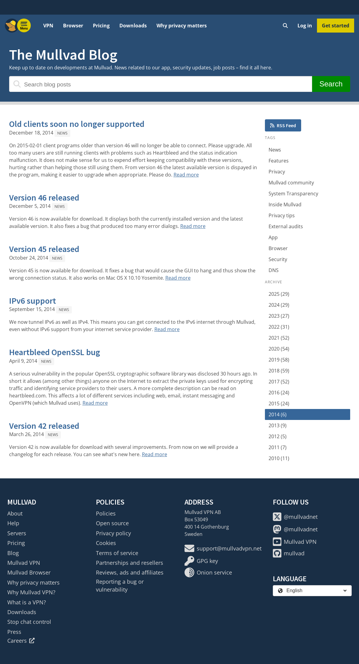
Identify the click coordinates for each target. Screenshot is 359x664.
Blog (13, 553)
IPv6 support (32, 300)
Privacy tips (282, 215)
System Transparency (293, 193)
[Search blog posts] (160, 84)
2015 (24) (279, 403)
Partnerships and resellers (129, 562)
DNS (274, 270)
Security (278, 259)
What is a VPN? (26, 602)
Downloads (133, 25)
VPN (48, 25)
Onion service (208, 572)
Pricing (101, 25)
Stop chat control (29, 621)
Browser (73, 25)
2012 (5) (278, 436)
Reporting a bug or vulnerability (120, 585)
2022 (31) (279, 326)
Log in (304, 25)
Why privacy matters (182, 25)
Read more (186, 174)
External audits (286, 226)
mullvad (288, 553)
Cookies (106, 543)
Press (14, 631)
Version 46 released (44, 197)
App (273, 237)
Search (330, 84)
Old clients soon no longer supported (76, 123)
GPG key (201, 561)
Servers (16, 533)
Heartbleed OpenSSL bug (54, 352)
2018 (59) (279, 370)
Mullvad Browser (29, 572)
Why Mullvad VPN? (31, 592)
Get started (335, 25)
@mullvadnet (295, 517)
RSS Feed (283, 125)
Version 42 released (44, 425)
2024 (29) (279, 305)
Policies (106, 513)
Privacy (277, 171)
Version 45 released (44, 248)
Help (13, 523)
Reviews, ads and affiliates (130, 572)
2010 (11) (279, 458)
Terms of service (117, 553)
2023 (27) (279, 316)
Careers (21, 640)
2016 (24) (279, 392)
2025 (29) (279, 294)
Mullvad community (291, 182)
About (15, 513)
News (62, 133)
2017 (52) (279, 381)
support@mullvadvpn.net (223, 548)
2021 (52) (279, 337)
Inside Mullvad (285, 204)
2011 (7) (278, 447)
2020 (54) (279, 348)
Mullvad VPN (23, 562)
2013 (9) (278, 425)
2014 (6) (278, 414)
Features (279, 160)
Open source (112, 523)
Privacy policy (113, 533)
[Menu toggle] (24, 26)
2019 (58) (279, 359)
